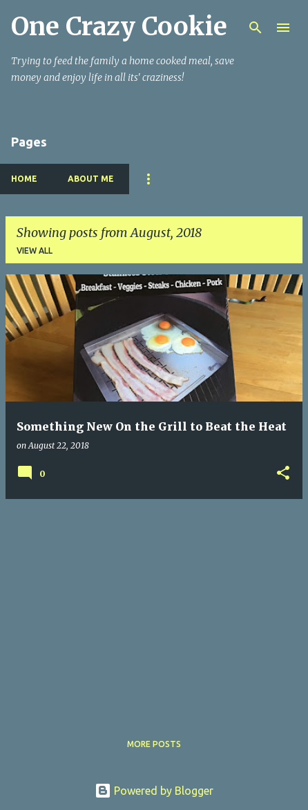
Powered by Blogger (154, 790)
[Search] (255, 27)
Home (24, 178)
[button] (283, 473)
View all (34, 250)
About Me (91, 178)
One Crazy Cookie (119, 26)
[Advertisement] (154, 607)
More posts (154, 744)
